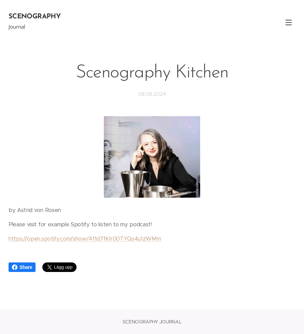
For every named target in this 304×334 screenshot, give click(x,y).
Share (22, 267)
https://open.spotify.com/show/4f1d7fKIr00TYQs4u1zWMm (85, 239)
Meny (289, 22)
